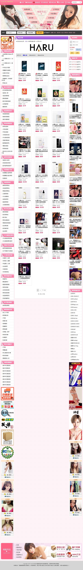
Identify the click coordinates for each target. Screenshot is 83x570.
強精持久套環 (5, 160)
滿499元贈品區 (6, 368)
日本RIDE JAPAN (74, 323)
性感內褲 (4, 340)
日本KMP (72, 329)
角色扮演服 (5, 334)
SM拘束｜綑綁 (6, 260)
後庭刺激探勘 (5, 284)
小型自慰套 (5, 129)
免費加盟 (44, 2)
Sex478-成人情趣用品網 (7, 2)
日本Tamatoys (73, 307)
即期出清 (4, 83)
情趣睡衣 (4, 326)
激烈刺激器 (5, 211)
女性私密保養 (5, 290)
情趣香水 (4, 279)
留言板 (49, 22)
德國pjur (72, 348)
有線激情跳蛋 (5, 113)
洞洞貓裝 (4, 323)
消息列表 (19, 550)
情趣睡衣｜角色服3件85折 (7, 79)
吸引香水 (4, 217)
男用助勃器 (5, 148)
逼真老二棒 (5, 93)
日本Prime (73, 332)
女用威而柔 (5, 104)
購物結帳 (28, 2)
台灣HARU (73, 357)
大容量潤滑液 (5, 204)
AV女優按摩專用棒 (7, 238)
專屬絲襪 (4, 350)
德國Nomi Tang (74, 345)
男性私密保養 (5, 292)
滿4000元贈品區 (6, 376)
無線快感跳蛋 (5, 116)
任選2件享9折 (5, 73)
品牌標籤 (34, 22)
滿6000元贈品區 (6, 382)
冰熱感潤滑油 (5, 188)
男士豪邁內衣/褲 (6, 352)
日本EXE (72, 312)
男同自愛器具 (5, 220)
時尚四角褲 (5, 355)
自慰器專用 (5, 199)
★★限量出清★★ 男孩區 (7, 55)
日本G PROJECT (74, 296)
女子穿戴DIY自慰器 (7, 251)
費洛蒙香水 (5, 281)
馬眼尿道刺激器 (6, 223)
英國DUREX (73, 337)
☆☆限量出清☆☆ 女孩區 (7, 59)
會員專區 (19, 557)
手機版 (68, 2)
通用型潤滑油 (5, 185)
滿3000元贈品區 (6, 373)
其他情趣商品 (5, 298)
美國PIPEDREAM (74, 343)
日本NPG (72, 293)
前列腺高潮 (5, 228)
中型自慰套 (5, 132)
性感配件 (4, 337)
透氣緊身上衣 (5, 358)
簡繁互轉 (52, 2)
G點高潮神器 (5, 95)
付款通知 (53, 13)
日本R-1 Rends (74, 315)
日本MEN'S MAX (74, 326)
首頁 (22, 2)
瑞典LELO (73, 351)
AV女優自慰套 (6, 137)
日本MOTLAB (74, 334)
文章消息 (51, 18)
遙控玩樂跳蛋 (5, 119)
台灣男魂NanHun (74, 359)
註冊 (77, 53)
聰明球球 (4, 106)
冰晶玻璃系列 (5, 295)
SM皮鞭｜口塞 (6, 263)
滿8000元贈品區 (6, 384)
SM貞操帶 (5, 266)
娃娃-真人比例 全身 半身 (7, 152)
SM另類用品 (5, 271)
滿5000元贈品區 (6, 379)
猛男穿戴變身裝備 (7, 248)
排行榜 (31, 18)
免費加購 (27, 9)
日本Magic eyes (74, 304)
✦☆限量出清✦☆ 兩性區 (7, 64)
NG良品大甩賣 (6, 67)
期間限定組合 (5, 75)
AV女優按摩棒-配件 (7, 241)
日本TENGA (73, 301)
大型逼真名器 (5, 134)
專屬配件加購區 (6, 70)
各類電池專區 (5, 305)
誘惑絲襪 (4, 329)
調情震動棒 (5, 98)
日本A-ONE (73, 310)
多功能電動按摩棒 (7, 90)
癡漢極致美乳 (5, 143)
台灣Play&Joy (73, 354)
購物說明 (36, 2)
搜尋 (40, 32)
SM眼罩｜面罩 (6, 258)
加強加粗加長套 (6, 163)
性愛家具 (4, 178)
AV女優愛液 (5, 196)
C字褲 (4, 318)
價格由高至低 (41, 55)
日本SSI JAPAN (74, 321)
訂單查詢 (56, 9)
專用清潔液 (5, 287)
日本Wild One (73, 318)
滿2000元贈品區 (6, 371)
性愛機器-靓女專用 (7, 175)
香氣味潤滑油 (5, 191)
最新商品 (29, 13)
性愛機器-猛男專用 (7, 172)
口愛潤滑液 (5, 193)
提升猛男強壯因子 (7, 165)
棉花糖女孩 (5, 315)
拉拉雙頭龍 (5, 225)
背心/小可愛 (5, 312)
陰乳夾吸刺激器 (6, 101)
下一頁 (43, 290)
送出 (72, 53)
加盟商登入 (19, 554)
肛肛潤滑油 (5, 214)
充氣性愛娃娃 (5, 140)
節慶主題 (4, 320)
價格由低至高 (32, 55)
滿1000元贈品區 (6, 365)
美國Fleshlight (73, 340)
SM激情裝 (5, 269)
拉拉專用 (4, 231)
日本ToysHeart (74, 299)
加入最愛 (60, 2)
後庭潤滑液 (5, 202)
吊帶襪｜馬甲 (5, 331)
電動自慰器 (5, 145)
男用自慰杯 (5, 126)
